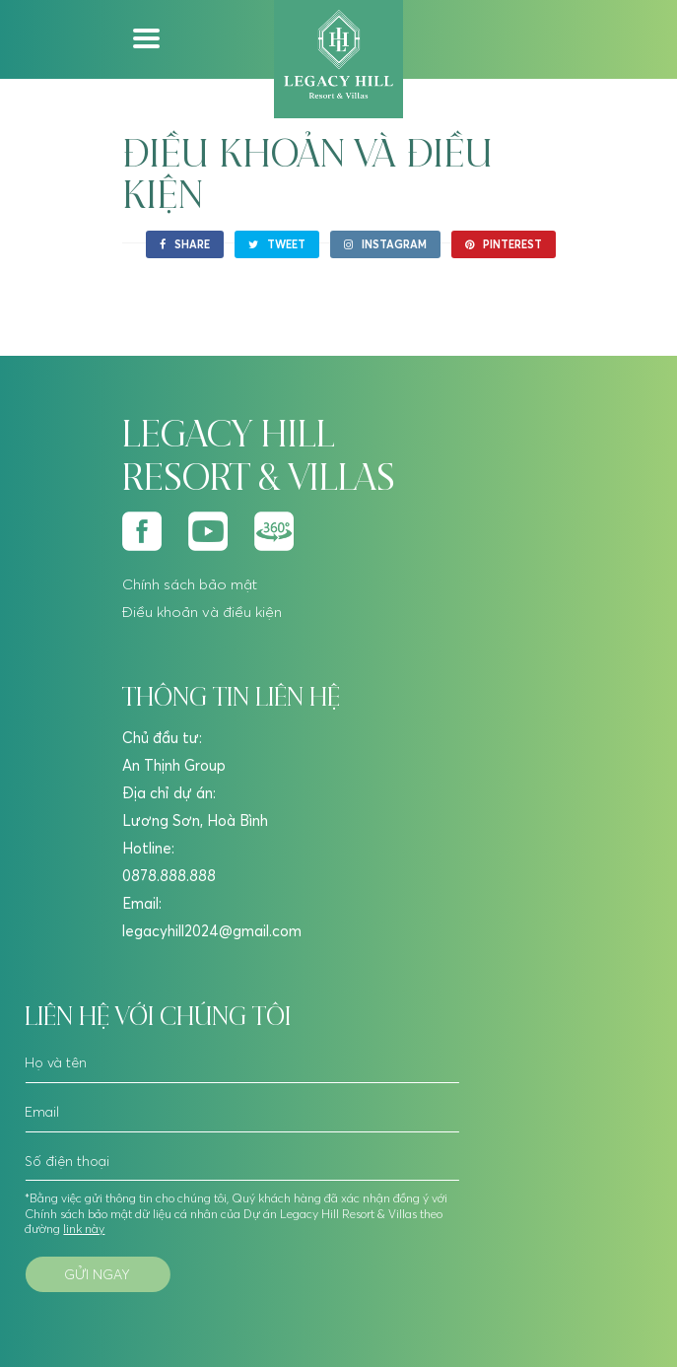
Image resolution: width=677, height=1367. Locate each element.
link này (82, 1228)
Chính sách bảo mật (189, 584)
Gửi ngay (96, 1274)
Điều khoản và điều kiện (202, 611)
